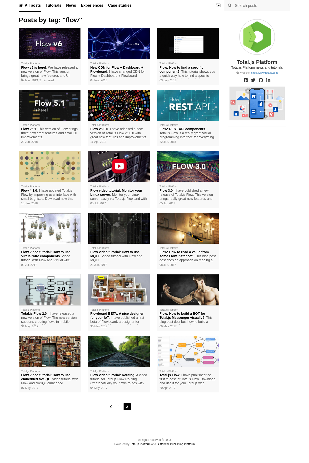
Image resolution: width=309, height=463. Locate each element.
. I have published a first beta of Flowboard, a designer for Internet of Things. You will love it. (117, 318)
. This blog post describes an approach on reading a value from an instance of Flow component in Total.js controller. (187, 256)
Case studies (120, 5)
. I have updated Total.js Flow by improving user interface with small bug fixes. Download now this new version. (48, 195)
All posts (30, 5)
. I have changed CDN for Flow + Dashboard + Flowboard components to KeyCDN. (117, 72)
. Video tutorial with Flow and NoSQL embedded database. (49, 379)
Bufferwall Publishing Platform (176, 444)
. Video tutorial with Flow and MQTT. (116, 256)
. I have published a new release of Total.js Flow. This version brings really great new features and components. (186, 195)
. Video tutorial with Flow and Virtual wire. (46, 256)
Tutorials (53, 5)
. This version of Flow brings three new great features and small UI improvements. (49, 133)
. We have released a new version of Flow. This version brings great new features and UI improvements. (49, 72)
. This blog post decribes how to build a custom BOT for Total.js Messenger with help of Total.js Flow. (186, 318)
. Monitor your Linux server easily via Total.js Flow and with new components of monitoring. (118, 195)
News (71, 5)
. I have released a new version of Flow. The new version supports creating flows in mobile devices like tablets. (49, 318)
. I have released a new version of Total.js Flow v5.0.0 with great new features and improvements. (118, 133)
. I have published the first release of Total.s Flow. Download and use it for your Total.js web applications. (187, 379)
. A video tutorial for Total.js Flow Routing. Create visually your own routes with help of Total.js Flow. (118, 379)
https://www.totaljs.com (264, 72)
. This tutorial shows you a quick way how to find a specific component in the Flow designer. (187, 72)
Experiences (92, 5)
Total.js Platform (140, 444)
